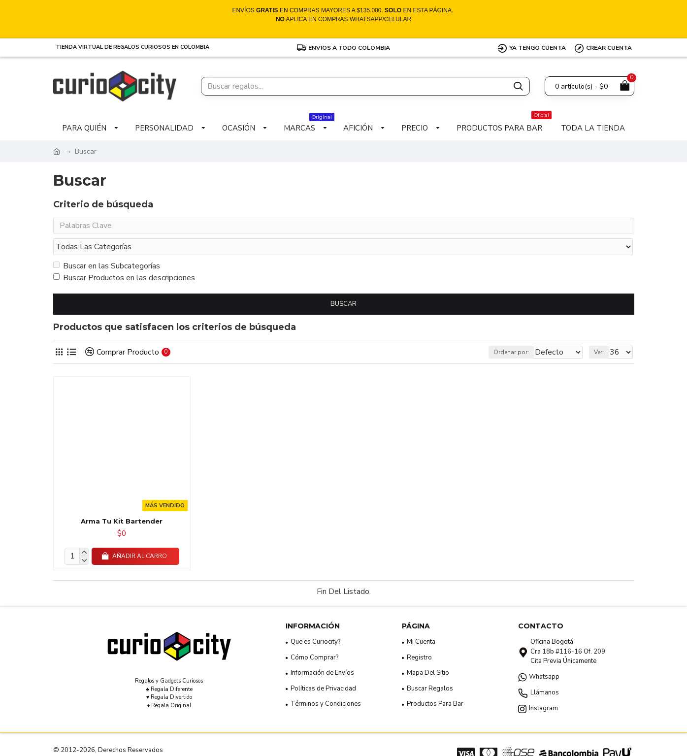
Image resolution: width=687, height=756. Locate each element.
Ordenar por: (497, 333)
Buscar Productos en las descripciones (124, 259)
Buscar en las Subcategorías (106, 247)
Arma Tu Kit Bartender (122, 502)
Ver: (603, 333)
